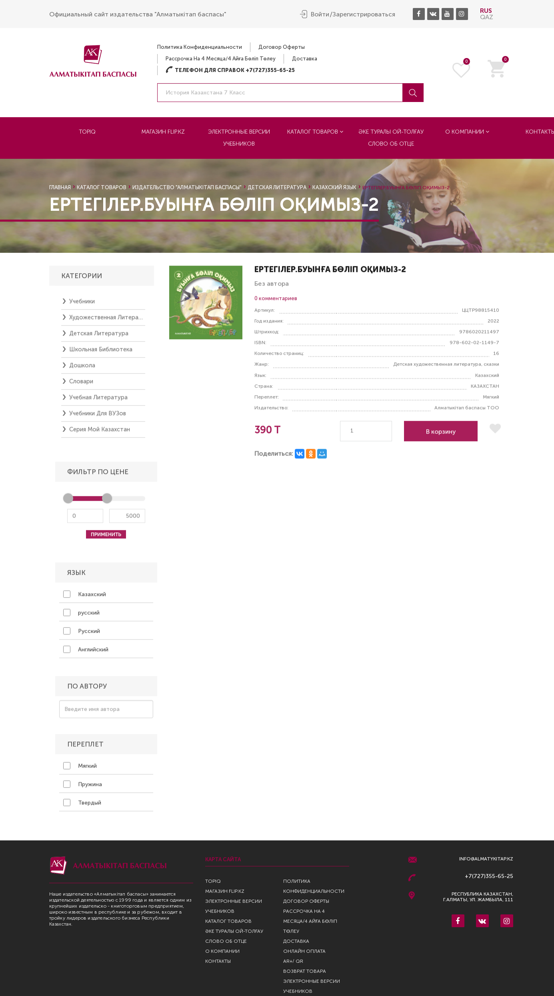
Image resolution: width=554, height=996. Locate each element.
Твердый (82, 806)
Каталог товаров (315, 131)
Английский (85, 653)
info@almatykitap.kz (486, 859)
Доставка (304, 59)
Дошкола (82, 369)
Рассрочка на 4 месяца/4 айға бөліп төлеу (221, 59)
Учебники (82, 305)
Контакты (218, 961)
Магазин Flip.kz (163, 131)
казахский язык (334, 187)
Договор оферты (281, 47)
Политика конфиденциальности (199, 47)
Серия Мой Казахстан (99, 433)
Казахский (84, 598)
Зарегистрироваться (363, 14)
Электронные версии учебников (239, 137)
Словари (81, 385)
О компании (467, 131)
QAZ (486, 17)
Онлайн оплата (304, 951)
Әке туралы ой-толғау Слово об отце (391, 137)
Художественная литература (107, 321)
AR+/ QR (293, 961)
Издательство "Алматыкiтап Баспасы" (187, 187)
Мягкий (80, 769)
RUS (486, 10)
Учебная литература (98, 401)
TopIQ (87, 131)
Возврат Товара (304, 971)
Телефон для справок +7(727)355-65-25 (230, 70)
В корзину (441, 435)
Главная (60, 187)
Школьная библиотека (100, 353)
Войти (320, 14)
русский (81, 616)
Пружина (82, 788)
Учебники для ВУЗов (97, 417)
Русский (81, 634)
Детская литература (277, 187)
